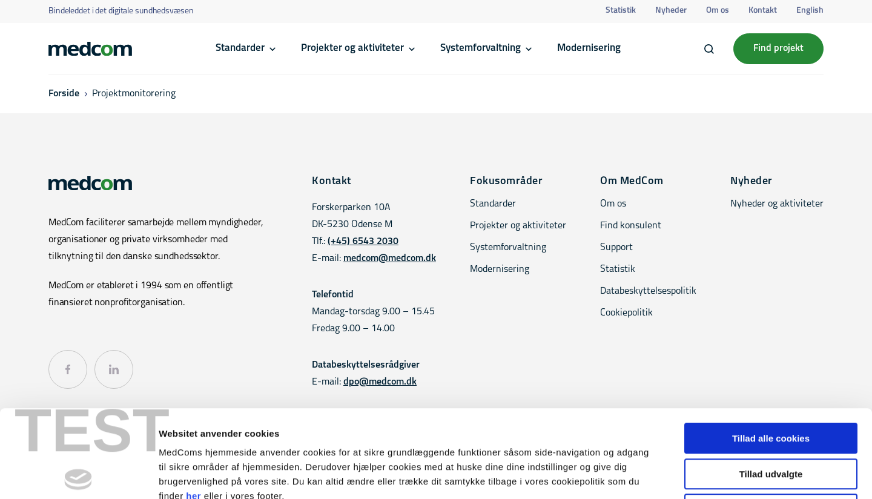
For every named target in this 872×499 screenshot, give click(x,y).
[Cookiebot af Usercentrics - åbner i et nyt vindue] (78, 475)
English (810, 10)
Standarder (240, 48)
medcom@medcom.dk (389, 258)
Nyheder (671, 10)
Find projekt (778, 48)
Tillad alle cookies (771, 351)
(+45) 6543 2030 (363, 241)
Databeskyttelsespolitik (648, 291)
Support (616, 248)
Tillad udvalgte (771, 387)
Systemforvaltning (480, 48)
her (193, 408)
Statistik (621, 10)
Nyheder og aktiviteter (777, 204)
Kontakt (762, 10)
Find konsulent (630, 226)
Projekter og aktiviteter (352, 48)
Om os (717, 10)
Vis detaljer (629, 475)
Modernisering (589, 48)
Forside (63, 94)
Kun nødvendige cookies (771, 422)
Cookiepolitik (626, 313)
